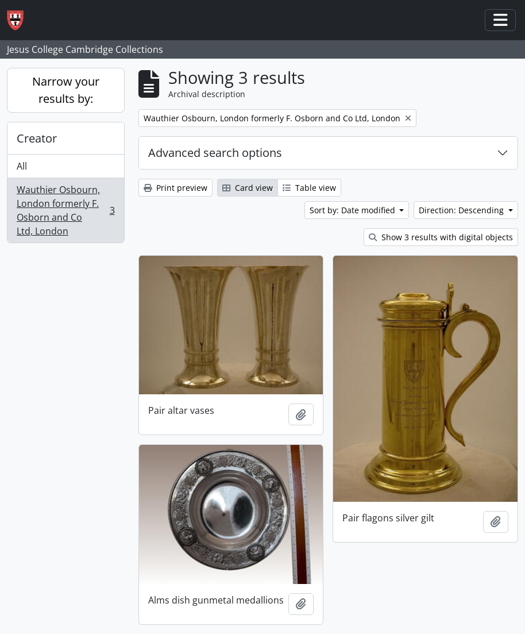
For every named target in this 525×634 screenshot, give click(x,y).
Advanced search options (215, 152)
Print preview (175, 187)
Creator (37, 138)
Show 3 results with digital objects (441, 237)
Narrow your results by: (65, 90)
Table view (309, 187)
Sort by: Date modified (353, 210)
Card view (247, 187)
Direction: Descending (462, 210)
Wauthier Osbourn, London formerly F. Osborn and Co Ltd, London (65, 210)
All (22, 166)
